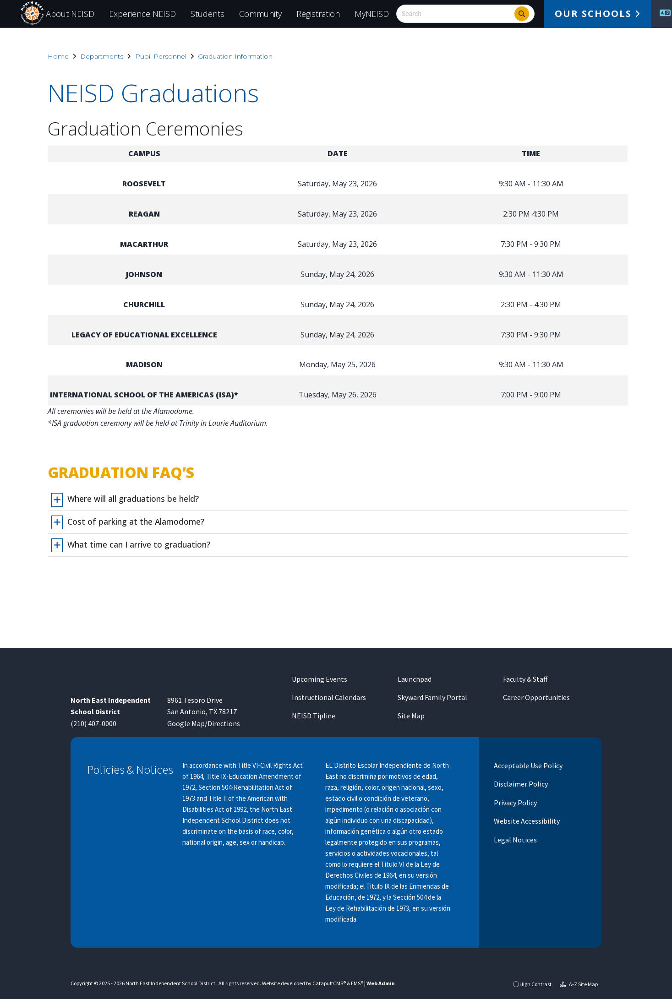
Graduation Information (235, 56)
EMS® (357, 983)
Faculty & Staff (525, 679)
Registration (318, 13)
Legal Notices (514, 839)
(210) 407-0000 (93, 723)
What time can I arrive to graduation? (138, 544)
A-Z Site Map (579, 984)
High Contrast (535, 984)
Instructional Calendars (329, 697)
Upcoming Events (319, 679)
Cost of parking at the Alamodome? (135, 521)
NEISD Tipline (313, 715)
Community (260, 13)
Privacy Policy (514, 802)
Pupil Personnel (160, 56)
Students (207, 13)
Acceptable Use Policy (527, 765)
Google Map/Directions (203, 723)
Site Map (411, 715)
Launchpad (415, 679)
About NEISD (70, 13)
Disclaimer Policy (520, 783)
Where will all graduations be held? (133, 498)
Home (58, 56)
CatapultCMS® (329, 983)
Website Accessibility (526, 820)
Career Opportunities (536, 697)
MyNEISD (372, 13)
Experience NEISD (142, 13)
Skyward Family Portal (432, 697)
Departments (101, 56)
